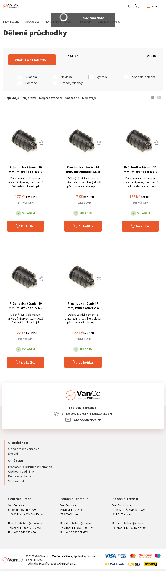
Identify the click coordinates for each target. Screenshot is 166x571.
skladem (31, 77)
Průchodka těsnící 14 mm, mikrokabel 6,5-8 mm (83, 171)
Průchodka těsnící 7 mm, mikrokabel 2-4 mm (83, 308)
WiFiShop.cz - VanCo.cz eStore (19, 6)
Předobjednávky (72, 83)
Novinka (66, 77)
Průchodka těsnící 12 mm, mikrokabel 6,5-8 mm (140, 171)
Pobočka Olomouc (74, 499)
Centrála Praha (20, 499)
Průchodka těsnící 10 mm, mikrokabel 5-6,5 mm (25, 308)
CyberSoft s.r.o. (66, 563)
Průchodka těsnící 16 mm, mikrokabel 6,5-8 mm (25, 171)
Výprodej (103, 77)
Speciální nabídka (144, 77)
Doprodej (31, 83)
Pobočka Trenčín (125, 499)
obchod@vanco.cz (87, 420)
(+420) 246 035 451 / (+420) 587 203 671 (87, 414)
